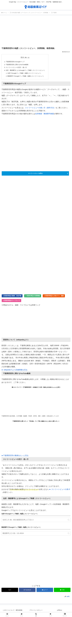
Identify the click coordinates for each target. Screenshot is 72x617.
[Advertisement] (36, 32)
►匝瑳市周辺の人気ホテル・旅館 (54, 296)
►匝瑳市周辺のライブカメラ (11, 301)
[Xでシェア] (10, 591)
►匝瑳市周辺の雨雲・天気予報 (12, 296)
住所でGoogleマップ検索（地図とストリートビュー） (26, 74)
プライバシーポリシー (36, 611)
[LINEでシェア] (62, 591)
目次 (23, 57)
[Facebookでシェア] (27, 591)
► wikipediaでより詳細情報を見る (14, 371)
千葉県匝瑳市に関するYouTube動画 (18, 65)
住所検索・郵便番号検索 (44, 115)
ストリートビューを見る (35, 174)
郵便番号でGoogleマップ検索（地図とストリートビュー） (27, 77)
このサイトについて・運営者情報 (12, 611)
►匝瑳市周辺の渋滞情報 (32, 296)
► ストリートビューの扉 (59, 490)
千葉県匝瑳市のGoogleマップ (16, 62)
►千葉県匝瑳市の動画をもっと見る (15, 456)
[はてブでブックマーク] (44, 591)
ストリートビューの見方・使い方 (17, 68)
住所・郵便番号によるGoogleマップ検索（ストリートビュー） (27, 71)
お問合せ (59, 611)
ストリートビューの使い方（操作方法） (40, 108)
